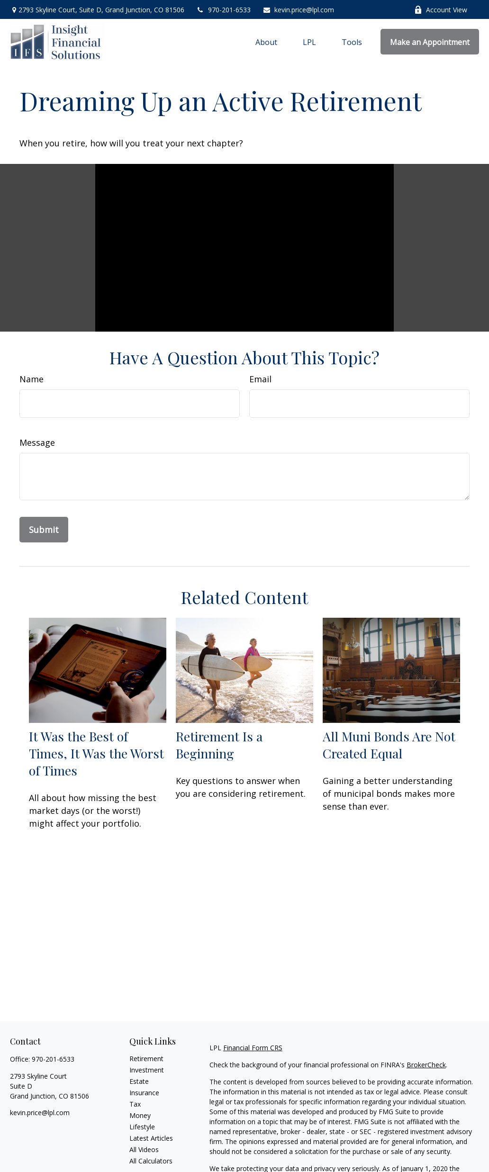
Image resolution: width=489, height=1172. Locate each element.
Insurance (144, 1092)
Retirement (146, 1058)
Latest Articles (151, 1138)
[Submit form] (43, 529)
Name (31, 379)
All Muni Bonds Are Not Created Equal (389, 745)
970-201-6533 (223, 9)
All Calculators (150, 1160)
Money (140, 1115)
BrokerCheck (426, 1064)
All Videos (144, 1149)
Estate (139, 1081)
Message (37, 442)
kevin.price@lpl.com (298, 9)
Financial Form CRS (252, 1047)
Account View (440, 9)
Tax (135, 1104)
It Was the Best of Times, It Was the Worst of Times (96, 753)
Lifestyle (142, 1126)
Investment (146, 1069)
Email (260, 379)
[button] (266, 42)
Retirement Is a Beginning (219, 745)
